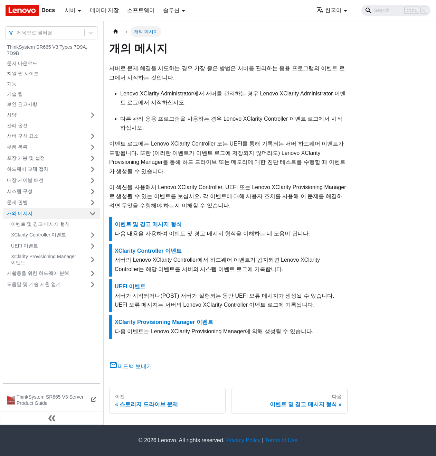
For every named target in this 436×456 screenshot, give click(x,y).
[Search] (395, 10)
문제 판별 (17, 202)
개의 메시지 (19, 213)
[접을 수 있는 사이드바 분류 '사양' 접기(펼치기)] (92, 115)
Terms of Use (281, 440)
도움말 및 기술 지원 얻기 (34, 284)
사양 (12, 115)
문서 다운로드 (22, 63)
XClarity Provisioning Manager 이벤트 (43, 260)
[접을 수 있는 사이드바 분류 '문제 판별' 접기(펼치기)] (92, 202)
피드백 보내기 (130, 366)
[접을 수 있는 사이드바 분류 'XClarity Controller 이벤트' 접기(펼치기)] (92, 235)
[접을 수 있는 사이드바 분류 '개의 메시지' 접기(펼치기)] (92, 213)
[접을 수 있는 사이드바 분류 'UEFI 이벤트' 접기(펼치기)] (92, 246)
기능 (12, 83)
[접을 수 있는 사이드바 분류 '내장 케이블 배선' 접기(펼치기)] (92, 180)
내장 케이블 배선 (25, 180)
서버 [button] (70, 10)
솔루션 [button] (171, 10)
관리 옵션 (17, 125)
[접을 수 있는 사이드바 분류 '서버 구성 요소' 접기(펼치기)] (92, 136)
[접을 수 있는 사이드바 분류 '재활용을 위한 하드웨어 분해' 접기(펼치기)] (92, 273)
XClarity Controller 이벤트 (38, 235)
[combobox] (17, 33)
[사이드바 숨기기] (52, 418)
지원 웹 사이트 (23, 73)
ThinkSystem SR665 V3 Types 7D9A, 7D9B (47, 50)
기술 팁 (15, 94)
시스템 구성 (19, 191)
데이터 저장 (104, 10)
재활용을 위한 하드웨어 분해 (38, 273)
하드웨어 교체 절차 (27, 169)
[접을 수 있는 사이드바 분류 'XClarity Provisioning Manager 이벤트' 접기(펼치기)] (92, 260)
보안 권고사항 (22, 104)
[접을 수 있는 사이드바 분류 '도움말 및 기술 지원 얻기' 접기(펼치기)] (92, 284)
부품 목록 (17, 147)
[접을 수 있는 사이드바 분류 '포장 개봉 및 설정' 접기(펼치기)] (92, 158)
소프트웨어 (141, 10)
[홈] (115, 31)
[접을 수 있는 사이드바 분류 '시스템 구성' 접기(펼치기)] (92, 191)
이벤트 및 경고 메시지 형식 (40, 224)
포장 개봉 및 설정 (26, 158)
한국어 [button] (329, 10)
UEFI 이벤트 (24, 246)
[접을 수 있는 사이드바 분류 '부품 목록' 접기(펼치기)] (92, 147)
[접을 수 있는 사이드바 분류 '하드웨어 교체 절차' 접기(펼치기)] (92, 169)
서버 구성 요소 (23, 136)
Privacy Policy (243, 440)
